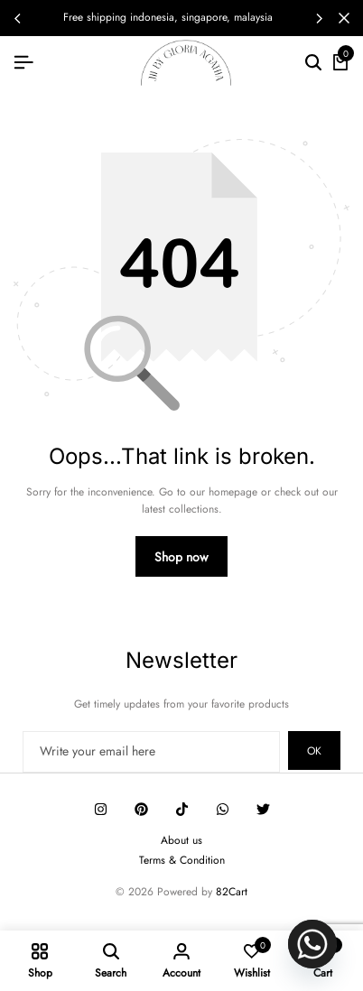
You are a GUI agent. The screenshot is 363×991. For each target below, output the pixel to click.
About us (181, 840)
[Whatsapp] (312, 944)
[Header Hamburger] (23, 62)
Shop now (181, 557)
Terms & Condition (182, 860)
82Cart (231, 892)
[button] (319, 18)
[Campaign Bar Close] (344, 18)
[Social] (100, 809)
